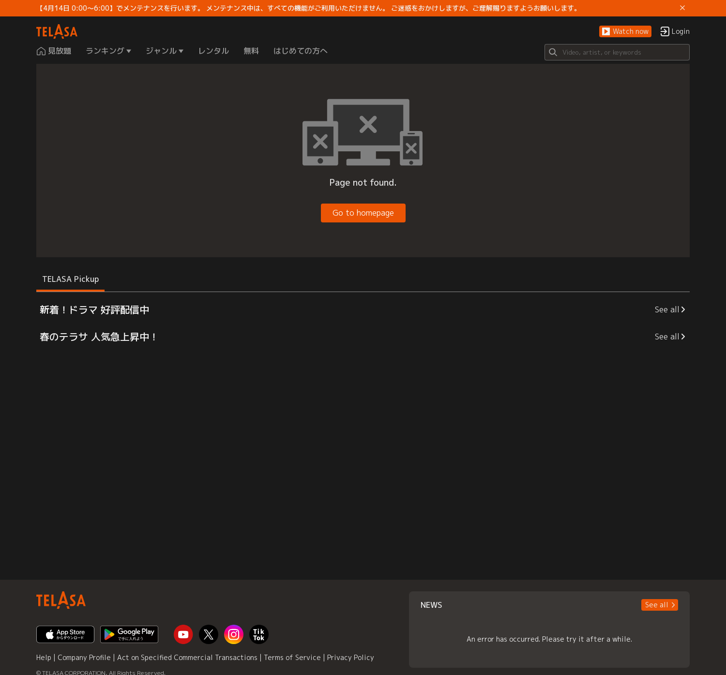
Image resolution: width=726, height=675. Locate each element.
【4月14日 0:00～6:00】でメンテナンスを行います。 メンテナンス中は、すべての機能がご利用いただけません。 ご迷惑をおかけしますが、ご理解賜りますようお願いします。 (308, 8)
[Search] (617, 52)
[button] (625, 32)
